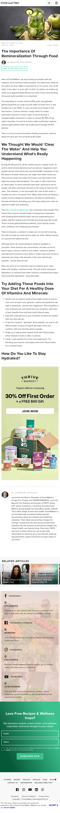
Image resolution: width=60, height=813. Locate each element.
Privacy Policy (44, 796)
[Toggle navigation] (56, 3)
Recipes (17, 780)
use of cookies (9, 807)
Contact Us (13, 783)
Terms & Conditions (29, 796)
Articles (36, 780)
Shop (53, 780)
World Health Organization (17, 210)
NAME (6, 734)
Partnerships (26, 783)
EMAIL (7, 742)
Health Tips (17, 43)
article (5, 43)
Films (45, 780)
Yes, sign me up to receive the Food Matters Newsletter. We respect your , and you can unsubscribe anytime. (32, 749)
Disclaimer (15, 796)
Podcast (26, 780)
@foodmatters (15, 596)
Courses (7, 780)
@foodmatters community (21, 623)
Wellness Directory (43, 783)
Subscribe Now (30, 756)
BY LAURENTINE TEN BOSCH (24, 493)
